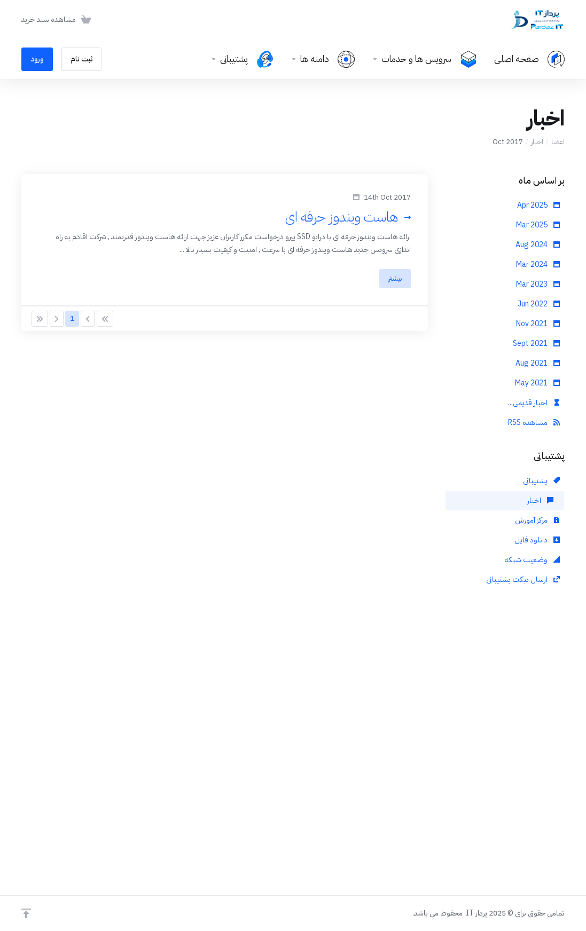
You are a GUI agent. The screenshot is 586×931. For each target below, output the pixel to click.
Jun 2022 (539, 304)
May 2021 (537, 383)
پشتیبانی (541, 480)
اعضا (558, 142)
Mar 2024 (538, 264)
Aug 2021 (537, 363)
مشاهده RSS (534, 422)
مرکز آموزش (537, 520)
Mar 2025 (538, 225)
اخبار (537, 142)
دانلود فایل (537, 540)
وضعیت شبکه (532, 559)
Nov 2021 (538, 323)
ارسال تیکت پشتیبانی (523, 579)
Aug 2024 (537, 244)
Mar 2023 (538, 284)
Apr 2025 (538, 205)
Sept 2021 (536, 343)
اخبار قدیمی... (534, 402)
